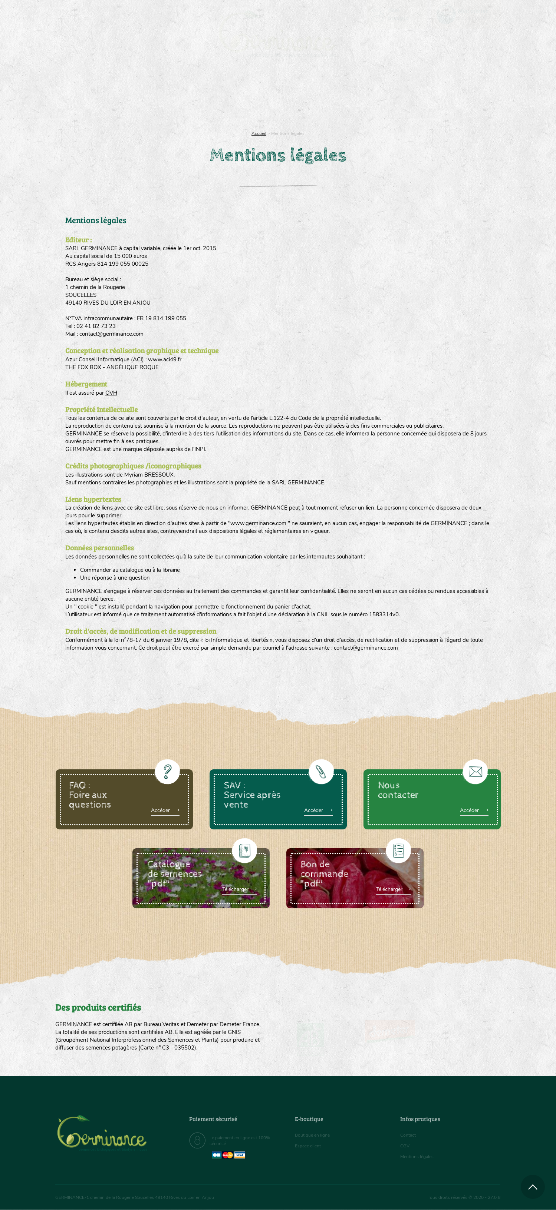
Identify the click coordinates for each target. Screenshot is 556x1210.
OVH (111, 393)
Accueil (258, 133)
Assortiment (333, 96)
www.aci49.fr (164, 359)
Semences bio (116, 96)
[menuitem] (466, 14)
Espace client (310, 1146)
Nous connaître (184, 96)
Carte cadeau (254, 96)
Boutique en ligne (435, 96)
